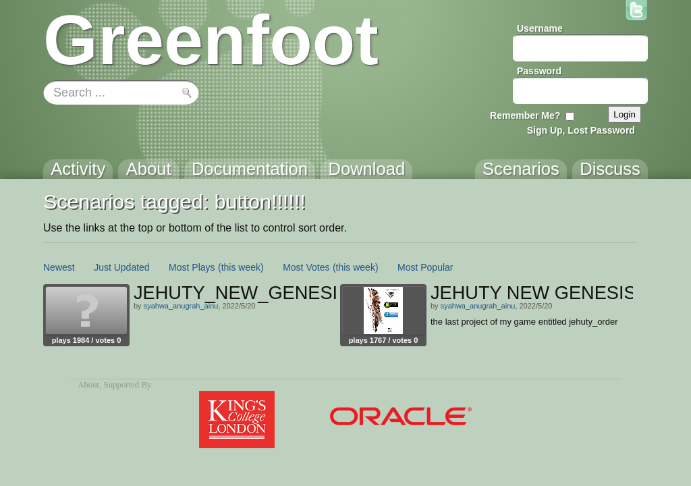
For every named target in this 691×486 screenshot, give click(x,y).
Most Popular (425, 267)
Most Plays (192, 267)
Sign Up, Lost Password (581, 130)
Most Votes (306, 267)
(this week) (241, 267)
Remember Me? (525, 115)
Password (539, 70)
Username (540, 28)
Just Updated (122, 267)
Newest (59, 267)
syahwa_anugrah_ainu (181, 306)
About (88, 384)
